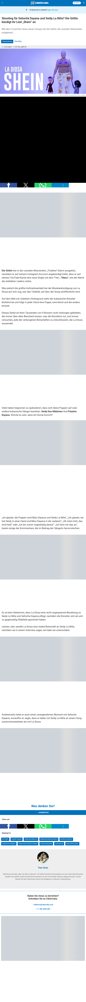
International (59, 843)
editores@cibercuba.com (43, 905)
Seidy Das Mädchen (31, 839)
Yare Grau (18, 41)
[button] (8, 185)
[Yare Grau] (43, 863)
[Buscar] (83, 3)
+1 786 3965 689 (43, 909)
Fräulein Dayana (17, 839)
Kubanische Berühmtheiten (48, 839)
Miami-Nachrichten (72, 843)
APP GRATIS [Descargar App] (77, 2)
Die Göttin (5, 839)
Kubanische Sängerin (8, 843)
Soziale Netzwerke (46, 843)
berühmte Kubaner (66, 839)
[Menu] (2, 3)
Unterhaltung (7, 41)
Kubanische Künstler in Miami (28, 843)
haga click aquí (52, 10)
